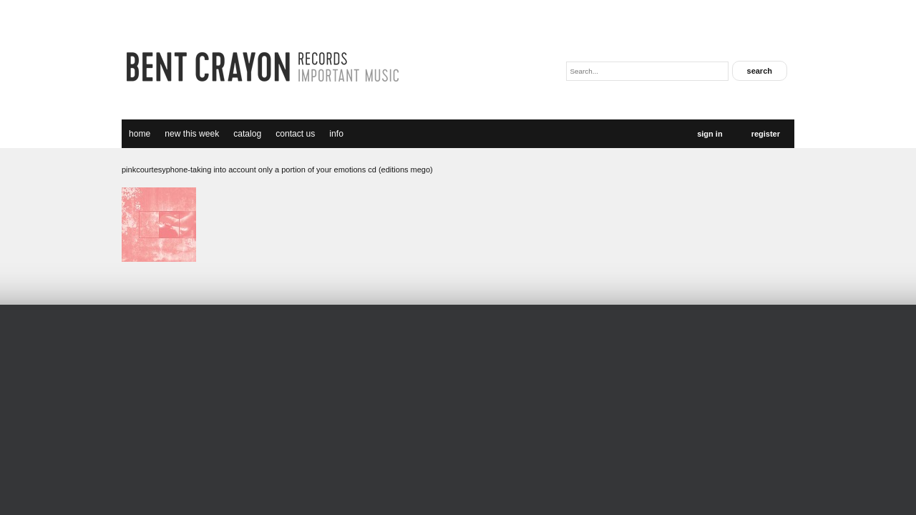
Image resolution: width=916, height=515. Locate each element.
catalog (247, 134)
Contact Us (295, 134)
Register (765, 133)
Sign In (709, 133)
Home (139, 134)
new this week (192, 134)
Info (336, 134)
